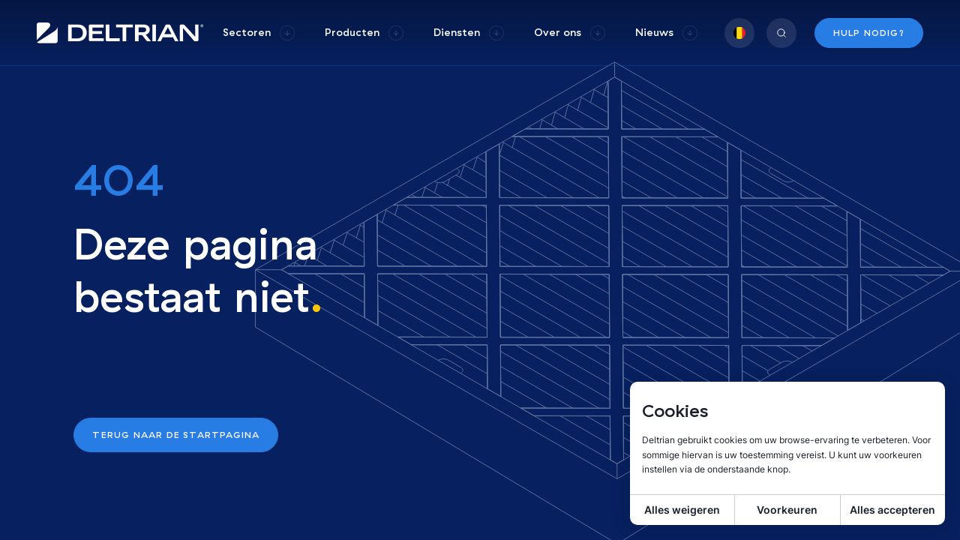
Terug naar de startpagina (176, 434)
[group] (259, 32)
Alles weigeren (682, 509)
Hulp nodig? (868, 32)
